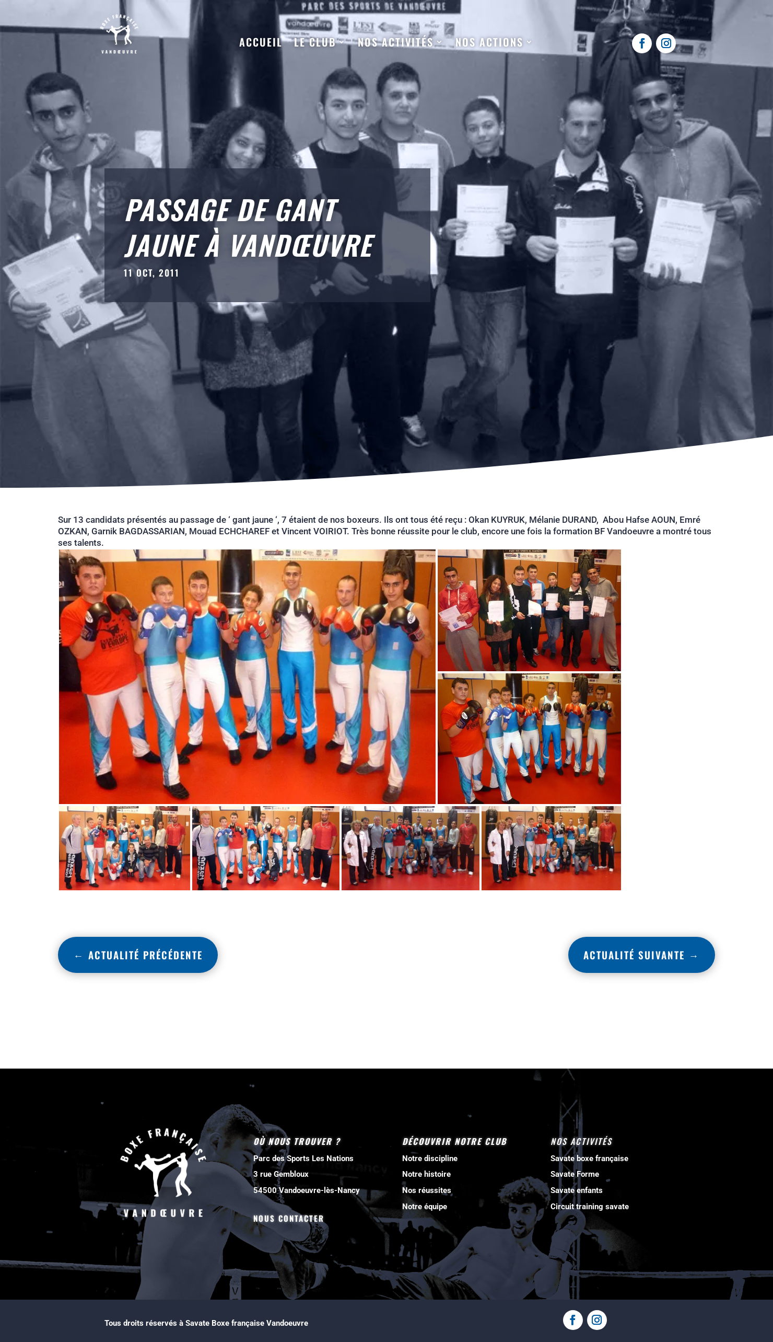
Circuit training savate (590, 1206)
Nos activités (396, 42)
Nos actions (489, 42)
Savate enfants (577, 1190)
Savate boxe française (589, 1158)
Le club (315, 42)
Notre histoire (426, 1174)
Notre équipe (424, 1206)
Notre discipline (430, 1158)
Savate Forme (575, 1174)
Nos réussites (426, 1190)
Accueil (261, 42)
